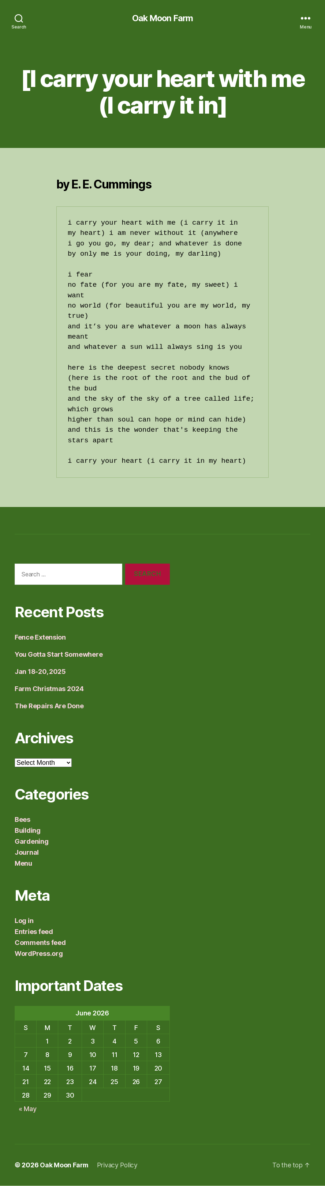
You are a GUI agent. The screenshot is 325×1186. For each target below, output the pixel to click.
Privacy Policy (119, 1165)
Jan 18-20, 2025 (40, 672)
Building (28, 831)
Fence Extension (40, 637)
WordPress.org (39, 954)
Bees (22, 820)
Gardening (32, 842)
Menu (23, 863)
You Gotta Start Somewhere (58, 655)
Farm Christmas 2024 (49, 689)
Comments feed (40, 943)
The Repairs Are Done (49, 706)
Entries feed (34, 932)
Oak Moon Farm (162, 18)
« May (28, 1109)
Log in (24, 921)
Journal (27, 853)
